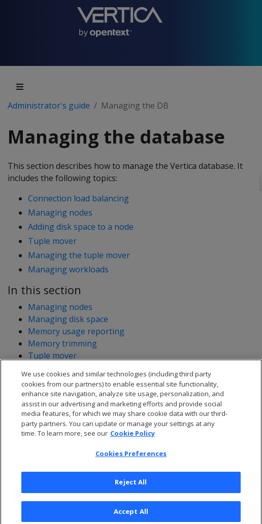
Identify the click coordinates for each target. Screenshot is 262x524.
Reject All (131, 488)
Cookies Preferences (131, 459)
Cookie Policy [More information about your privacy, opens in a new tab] (132, 439)
